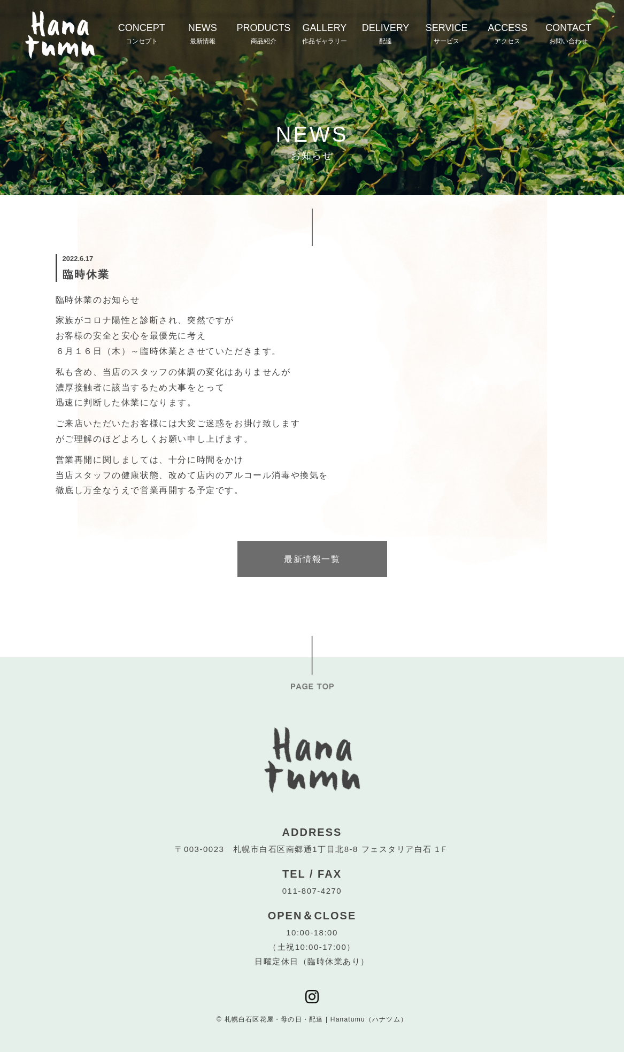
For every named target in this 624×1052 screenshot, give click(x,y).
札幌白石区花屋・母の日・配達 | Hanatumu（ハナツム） (316, 1019)
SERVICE (447, 33)
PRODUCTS (263, 33)
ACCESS (507, 33)
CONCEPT (141, 33)
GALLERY (324, 33)
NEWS (202, 33)
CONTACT (568, 33)
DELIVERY (386, 33)
